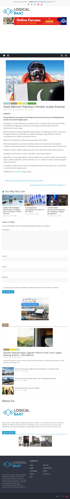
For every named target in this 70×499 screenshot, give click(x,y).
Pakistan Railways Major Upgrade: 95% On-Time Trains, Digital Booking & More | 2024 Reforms (32, 353)
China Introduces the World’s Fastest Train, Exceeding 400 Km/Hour (35, 378)
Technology (33, 471)
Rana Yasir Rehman (19, 109)
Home (31, 465)
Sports (32, 468)
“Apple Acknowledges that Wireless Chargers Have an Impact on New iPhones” (12, 211)
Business (46, 465)
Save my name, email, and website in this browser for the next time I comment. (31, 288)
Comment (6, 230)
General (14, 103)
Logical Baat (18, 172)
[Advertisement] (35, 39)
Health (45, 471)
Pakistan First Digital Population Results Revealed (23, 181)
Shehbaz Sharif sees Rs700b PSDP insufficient (48, 185)
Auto (31, 477)
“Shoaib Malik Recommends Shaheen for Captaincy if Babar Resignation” (56, 211)
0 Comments (30, 109)
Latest (19, 103)
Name (4, 256)
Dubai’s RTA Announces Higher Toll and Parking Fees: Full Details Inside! (37, 369)
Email (4, 267)
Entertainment (47, 468)
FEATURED (7, 103)
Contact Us (46, 474)
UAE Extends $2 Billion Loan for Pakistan (27, 388)
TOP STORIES (32, 103)
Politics (32, 474)
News (25, 103)
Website (5, 277)
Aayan (16, 357)
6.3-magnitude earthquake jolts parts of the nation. (34, 210)
